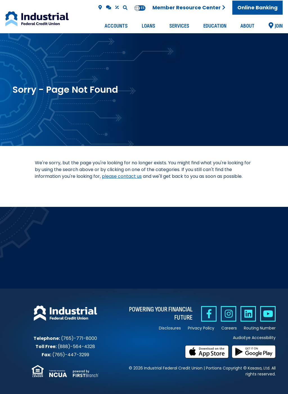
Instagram (228, 314)
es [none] (143, 8)
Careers (229, 328)
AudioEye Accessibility (254, 337)
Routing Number (260, 328)
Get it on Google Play (254, 351)
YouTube (268, 314)
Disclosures (170, 328)
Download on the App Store (207, 351)
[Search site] (125, 7)
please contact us (122, 176)
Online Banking (257, 7)
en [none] (137, 8)
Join (279, 26)
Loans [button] (148, 26)
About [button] (247, 26)
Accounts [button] (116, 26)
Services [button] (179, 26)
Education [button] (214, 26)
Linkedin (248, 314)
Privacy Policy (201, 328)
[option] (142, 8)
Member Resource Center (186, 7)
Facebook (209, 314)
